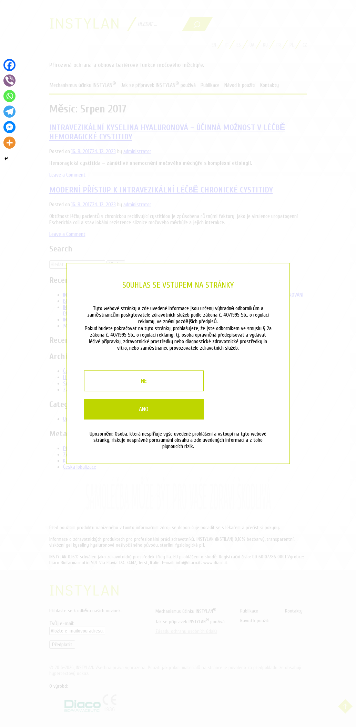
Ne (119, 393)
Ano (237, 393)
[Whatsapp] (9, 96)
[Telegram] (9, 112)
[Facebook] (9, 65)
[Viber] (9, 80)
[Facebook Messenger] (9, 127)
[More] (9, 143)
